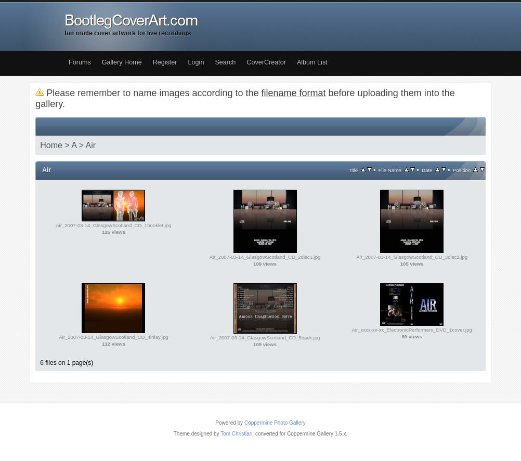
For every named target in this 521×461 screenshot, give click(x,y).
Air (91, 145)
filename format (294, 93)
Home (51, 145)
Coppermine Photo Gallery (275, 423)
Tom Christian (236, 434)
